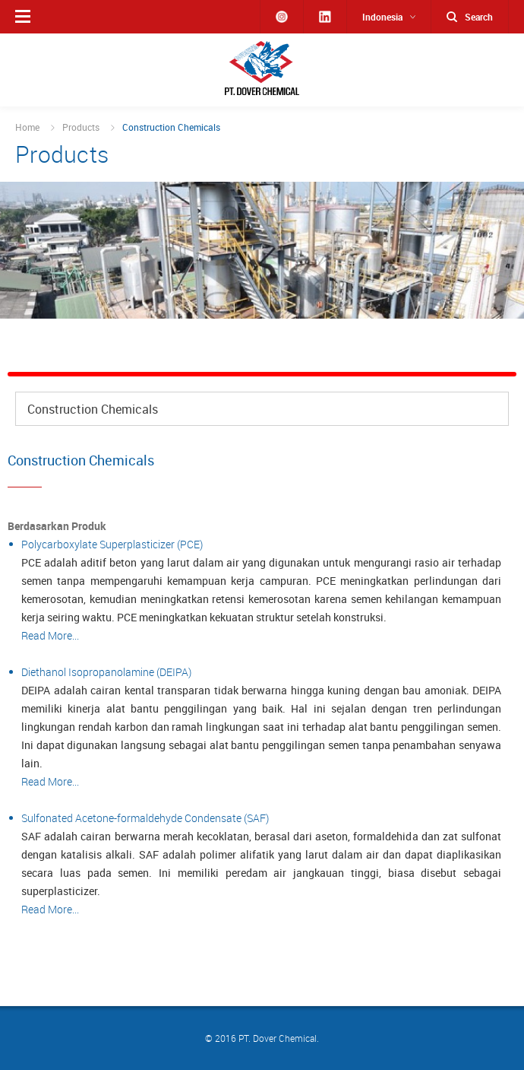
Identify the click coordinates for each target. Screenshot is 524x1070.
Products (80, 127)
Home (27, 127)
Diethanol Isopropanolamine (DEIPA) (106, 672)
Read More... (50, 635)
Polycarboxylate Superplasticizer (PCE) (112, 544)
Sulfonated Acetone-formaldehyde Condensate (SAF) (145, 818)
